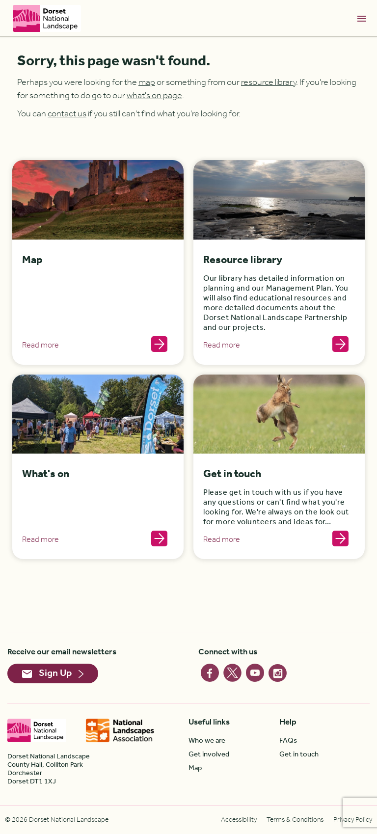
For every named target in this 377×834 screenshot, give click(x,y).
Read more (40, 345)
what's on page (154, 95)
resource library (268, 82)
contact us (67, 114)
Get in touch (232, 474)
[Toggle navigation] (361, 18)
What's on (45, 474)
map (146, 82)
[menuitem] (233, 741)
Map (32, 260)
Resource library (242, 260)
